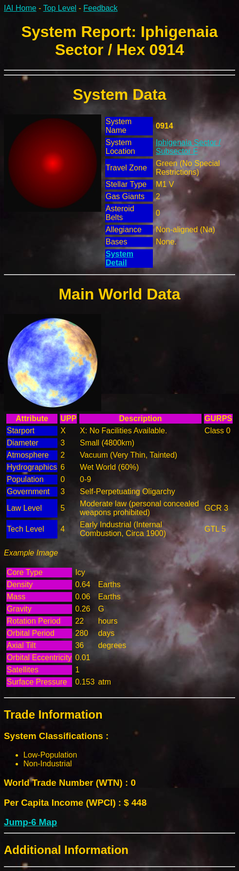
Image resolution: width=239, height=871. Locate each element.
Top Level (60, 8)
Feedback (100, 8)
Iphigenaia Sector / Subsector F (188, 146)
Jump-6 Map (30, 822)
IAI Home (20, 8)
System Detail (119, 258)
